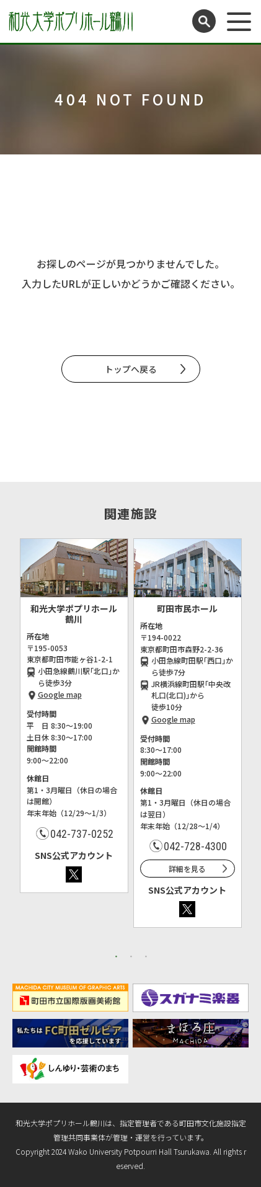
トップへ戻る (131, 369)
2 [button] (131, 956)
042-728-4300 (195, 846)
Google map (60, 694)
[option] (74, 715)
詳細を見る (187, 868)
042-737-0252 (81, 833)
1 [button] (116, 956)
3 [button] (146, 956)
